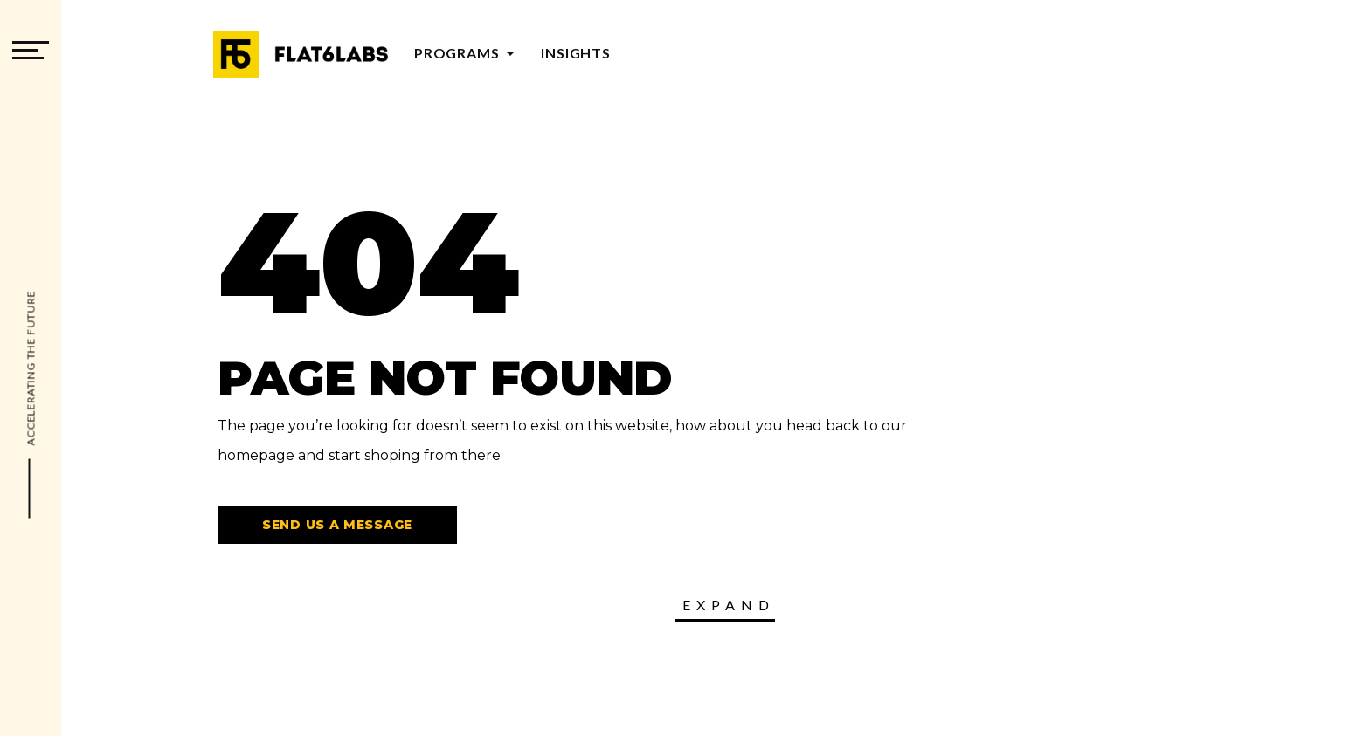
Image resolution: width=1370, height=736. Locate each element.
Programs (467, 53)
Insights (575, 53)
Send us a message (337, 525)
